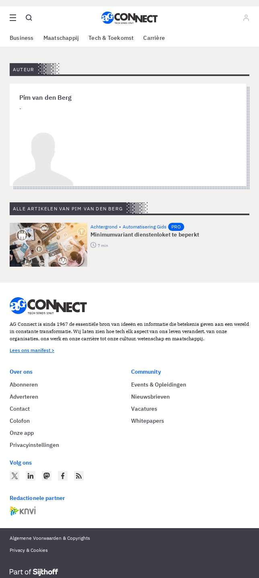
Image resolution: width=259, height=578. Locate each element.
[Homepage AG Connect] (129, 17)
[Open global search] (29, 17)
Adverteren (24, 396)
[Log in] (246, 17)
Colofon (20, 420)
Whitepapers (147, 420)
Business (22, 37)
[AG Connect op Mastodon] (46, 476)
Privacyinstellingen (34, 444)
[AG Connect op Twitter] (14, 476)
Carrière (154, 37)
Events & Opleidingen (158, 384)
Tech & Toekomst (111, 37)
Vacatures (144, 408)
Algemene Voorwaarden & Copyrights (50, 538)
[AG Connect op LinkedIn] (30, 476)
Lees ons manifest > (32, 350)
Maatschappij (61, 37)
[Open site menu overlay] (13, 17)
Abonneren (24, 384)
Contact (20, 408)
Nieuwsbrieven (150, 396)
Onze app (22, 432)
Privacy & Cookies (29, 550)
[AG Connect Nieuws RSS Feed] (79, 476)
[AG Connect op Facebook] (63, 476)
